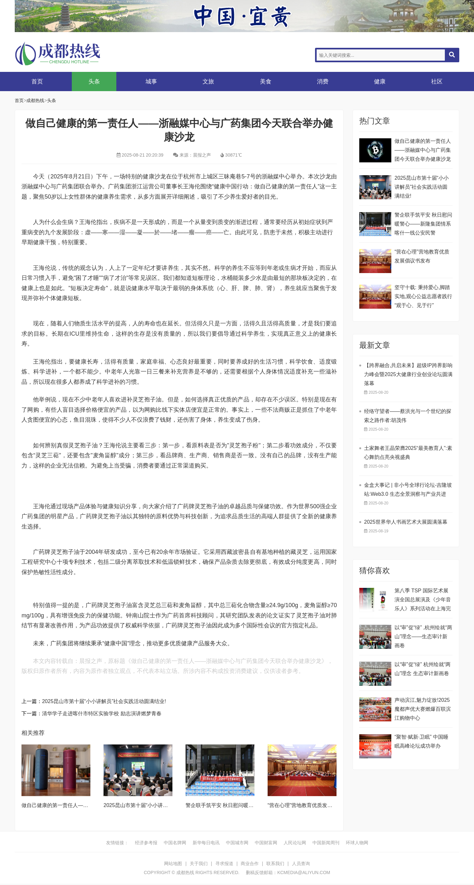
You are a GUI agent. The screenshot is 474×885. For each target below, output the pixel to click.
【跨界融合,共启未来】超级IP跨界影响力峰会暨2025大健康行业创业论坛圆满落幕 (408, 374)
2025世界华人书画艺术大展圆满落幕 (405, 522)
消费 (322, 81)
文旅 (208, 81)
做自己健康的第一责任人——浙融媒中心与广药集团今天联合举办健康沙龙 (423, 150)
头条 (94, 81)
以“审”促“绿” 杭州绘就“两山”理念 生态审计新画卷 (423, 669)
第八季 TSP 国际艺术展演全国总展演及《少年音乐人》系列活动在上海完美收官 (423, 600)
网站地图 (173, 863)
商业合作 (250, 863)
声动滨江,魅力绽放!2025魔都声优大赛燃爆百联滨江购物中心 (423, 709)
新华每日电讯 (206, 842)
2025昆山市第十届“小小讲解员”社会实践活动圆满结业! (104, 701)
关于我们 (199, 863)
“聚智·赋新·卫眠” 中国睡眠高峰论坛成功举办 (421, 741)
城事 (151, 81)
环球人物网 (357, 842)
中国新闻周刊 (325, 842)
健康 (380, 81)
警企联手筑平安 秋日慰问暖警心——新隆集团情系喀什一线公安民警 (423, 224)
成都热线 (66, 53)
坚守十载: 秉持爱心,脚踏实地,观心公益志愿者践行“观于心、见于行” (423, 296)
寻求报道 (224, 863)
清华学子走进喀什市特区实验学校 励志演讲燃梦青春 (101, 713)
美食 (265, 81)
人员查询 (301, 863)
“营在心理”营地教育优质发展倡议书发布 (313, 805)
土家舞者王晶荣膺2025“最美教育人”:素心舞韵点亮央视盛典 (408, 452)
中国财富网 (266, 842)
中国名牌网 (175, 842)
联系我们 (275, 863)
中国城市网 (237, 842)
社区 (437, 81)
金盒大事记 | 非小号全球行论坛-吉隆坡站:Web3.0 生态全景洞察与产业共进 (408, 489)
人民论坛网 (295, 842)
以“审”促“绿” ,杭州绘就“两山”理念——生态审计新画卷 (423, 636)
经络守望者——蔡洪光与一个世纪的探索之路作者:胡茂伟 (407, 415)
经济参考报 (146, 842)
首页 (37, 81)
